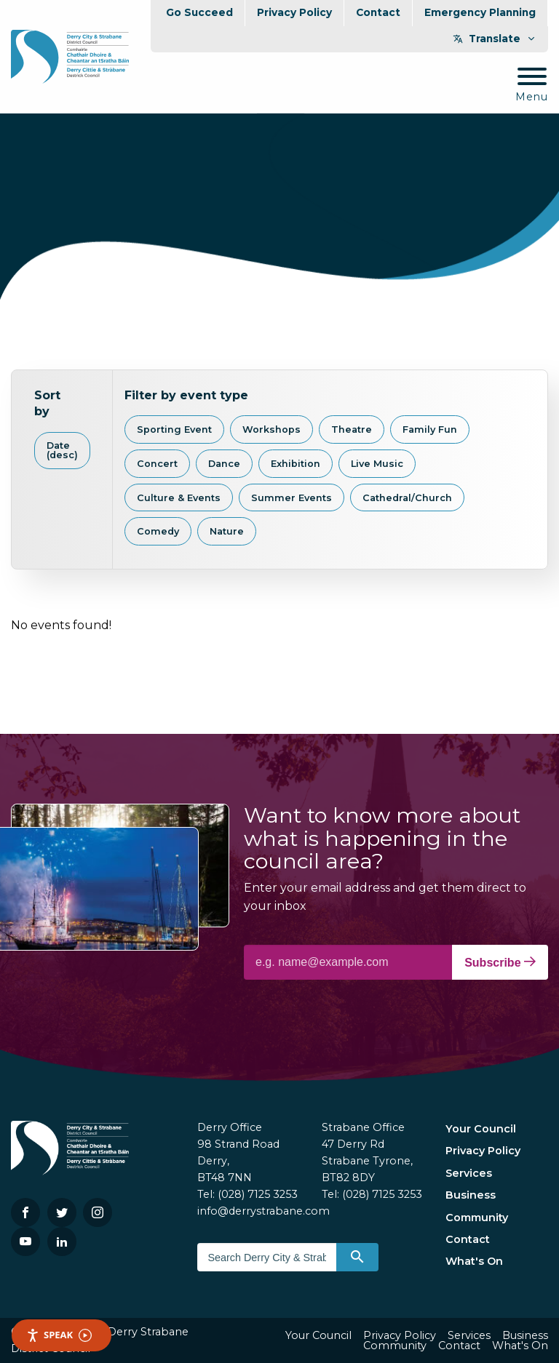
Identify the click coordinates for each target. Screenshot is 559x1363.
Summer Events (291, 497)
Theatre (351, 429)
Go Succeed (199, 12)
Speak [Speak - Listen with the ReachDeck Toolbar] (59, 1335)
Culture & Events (179, 497)
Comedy (158, 531)
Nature (227, 531)
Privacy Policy (294, 12)
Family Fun (430, 429)
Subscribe (500, 962)
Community (476, 1217)
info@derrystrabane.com (263, 1211)
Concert (157, 463)
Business (470, 1195)
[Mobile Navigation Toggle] (531, 85)
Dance (224, 463)
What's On (474, 1261)
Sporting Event (174, 429)
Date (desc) (62, 450)
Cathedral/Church (407, 497)
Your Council (480, 1128)
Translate (494, 38)
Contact (378, 12)
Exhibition (295, 463)
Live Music (377, 463)
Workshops (271, 429)
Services (468, 1173)
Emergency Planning (480, 12)
